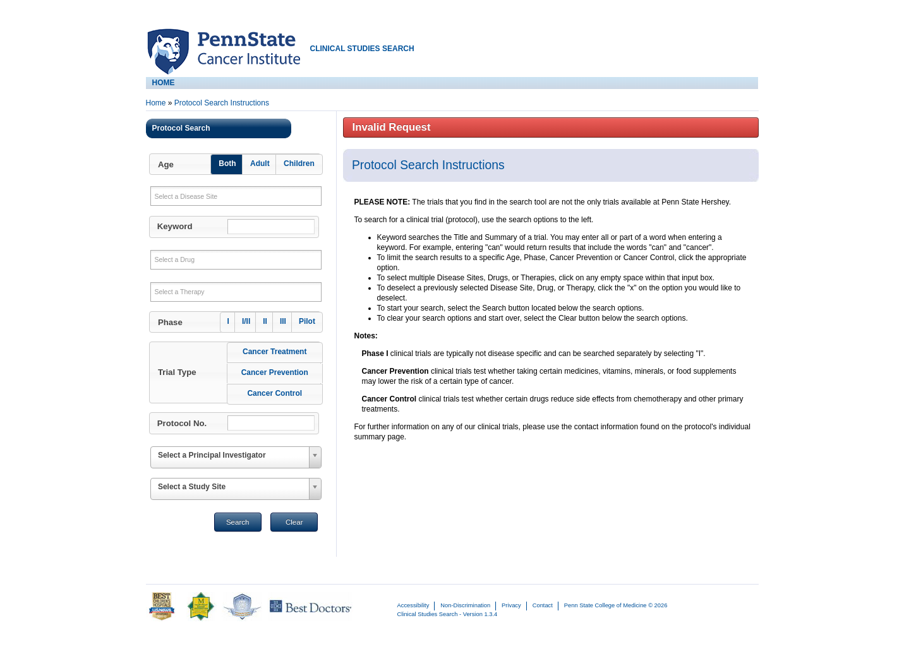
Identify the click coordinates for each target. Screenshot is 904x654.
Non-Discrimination (465, 605)
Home (156, 102)
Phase (170, 322)
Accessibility (413, 605)
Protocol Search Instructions (221, 102)
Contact (543, 605)
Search (238, 522)
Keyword (175, 226)
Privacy (511, 605)
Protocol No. (182, 423)
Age (166, 164)
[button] (235, 164)
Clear (294, 522)
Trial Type (177, 372)
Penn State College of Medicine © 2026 (615, 605)
